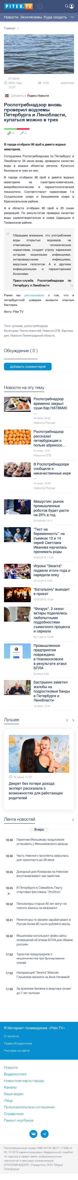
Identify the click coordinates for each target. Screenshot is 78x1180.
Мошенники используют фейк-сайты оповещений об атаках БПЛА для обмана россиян (45, 940)
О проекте (11, 1036)
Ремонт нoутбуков (18, 1121)
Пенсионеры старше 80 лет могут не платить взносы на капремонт (42, 906)
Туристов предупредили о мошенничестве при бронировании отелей (40, 958)
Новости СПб (51, 331)
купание (17, 326)
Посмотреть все (21, 355)
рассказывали (34, 295)
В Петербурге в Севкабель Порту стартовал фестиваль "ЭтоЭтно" (39, 890)
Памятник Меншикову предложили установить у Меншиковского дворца (42, 842)
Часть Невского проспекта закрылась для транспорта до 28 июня (43, 858)
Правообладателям (18, 1043)
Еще (71, 17)
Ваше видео (13, 1094)
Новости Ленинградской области (32, 335)
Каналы (10, 1088)
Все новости (71, 820)
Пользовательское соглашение (29, 1107)
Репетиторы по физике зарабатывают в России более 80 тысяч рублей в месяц (44, 922)
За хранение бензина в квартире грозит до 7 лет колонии (44, 991)
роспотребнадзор (36, 326)
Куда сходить (55, 17)
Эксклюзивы (31, 17)
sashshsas (67, 83)
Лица (8, 1101)
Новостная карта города (24, 1081)
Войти (71, 6)
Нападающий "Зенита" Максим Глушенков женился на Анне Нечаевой (43, 975)
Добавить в (26, 96)
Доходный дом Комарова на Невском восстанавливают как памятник (42, 874)
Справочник (14, 1114)
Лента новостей (30, 331)
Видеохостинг (15, 1074)
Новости (11, 17)
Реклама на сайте (16, 1050)
